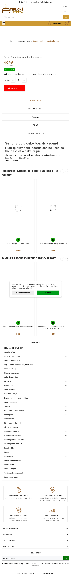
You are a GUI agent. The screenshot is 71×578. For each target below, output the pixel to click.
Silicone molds (10, 419)
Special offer (9, 352)
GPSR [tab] (35, 125)
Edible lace (9, 385)
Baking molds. (10, 415)
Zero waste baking (12, 477)
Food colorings (10, 369)
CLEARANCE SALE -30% (14, 348)
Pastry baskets (10, 402)
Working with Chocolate (14, 440)
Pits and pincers (11, 427)
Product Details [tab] (35, 109)
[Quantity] (18, 80)
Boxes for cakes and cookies (16, 398)
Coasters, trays (10, 394)
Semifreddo (9, 448)
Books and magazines (13, 460)
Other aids (8, 456)
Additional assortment (13, 473)
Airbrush (7, 381)
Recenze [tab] (35, 117)
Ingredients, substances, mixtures (18, 365)
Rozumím (48, 293)
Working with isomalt (13, 444)
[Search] (32, 17)
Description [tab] (35, 100)
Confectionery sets (12, 360)
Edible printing (10, 465)
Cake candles (9, 390)
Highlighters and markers (15, 410)
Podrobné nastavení (23, 293)
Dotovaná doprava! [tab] (35, 133)
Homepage (35, 342)
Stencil (7, 452)
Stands (7, 406)
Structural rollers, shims (14, 423)
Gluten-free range (11, 373)
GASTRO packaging (12, 356)
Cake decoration (11, 377)
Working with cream (12, 435)
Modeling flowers (11, 431)
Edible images (10, 469)
